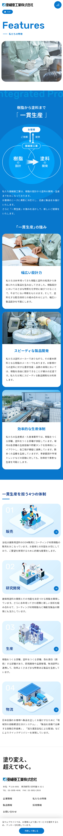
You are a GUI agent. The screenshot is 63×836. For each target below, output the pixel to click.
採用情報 (37, 805)
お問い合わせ (10, 811)
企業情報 (7, 798)
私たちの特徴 (39, 798)
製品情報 (7, 805)
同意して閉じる (31, 830)
